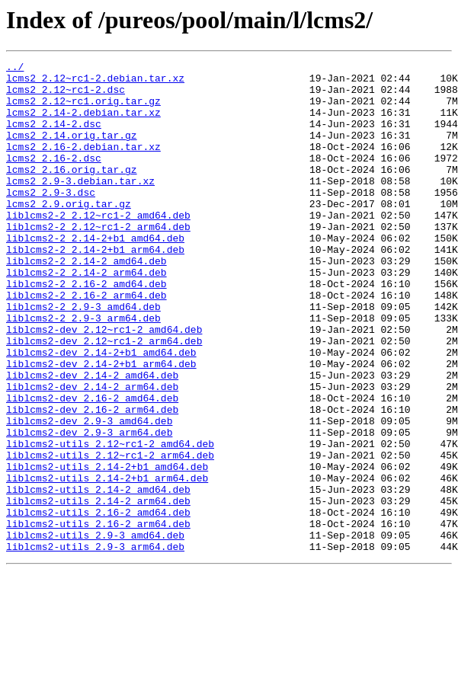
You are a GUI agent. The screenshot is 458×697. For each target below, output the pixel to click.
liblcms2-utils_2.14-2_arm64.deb (98, 589)
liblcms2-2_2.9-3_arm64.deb (83, 370)
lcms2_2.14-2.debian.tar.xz (83, 123)
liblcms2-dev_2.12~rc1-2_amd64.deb (104, 384)
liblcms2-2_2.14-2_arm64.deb (86, 315)
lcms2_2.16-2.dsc (53, 178)
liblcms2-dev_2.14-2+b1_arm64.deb (101, 425)
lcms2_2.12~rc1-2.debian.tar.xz (95, 82)
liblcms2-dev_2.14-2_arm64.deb (92, 452)
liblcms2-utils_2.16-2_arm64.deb (98, 617)
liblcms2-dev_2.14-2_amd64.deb (92, 439)
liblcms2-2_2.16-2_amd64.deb (86, 329)
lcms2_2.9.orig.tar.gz (68, 233)
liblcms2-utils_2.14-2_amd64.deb (98, 576)
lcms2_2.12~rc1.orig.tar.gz (83, 110)
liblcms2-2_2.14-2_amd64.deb (86, 302)
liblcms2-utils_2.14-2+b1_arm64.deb (107, 562)
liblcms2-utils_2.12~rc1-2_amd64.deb (110, 521)
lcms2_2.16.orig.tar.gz (71, 192)
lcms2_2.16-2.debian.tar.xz (83, 164)
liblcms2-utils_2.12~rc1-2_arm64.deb (110, 535)
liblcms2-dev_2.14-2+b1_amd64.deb (101, 411)
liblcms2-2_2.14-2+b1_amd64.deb (95, 274)
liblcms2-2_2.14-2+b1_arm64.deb (95, 288)
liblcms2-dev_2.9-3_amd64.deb (89, 493)
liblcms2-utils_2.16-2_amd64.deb (98, 603)
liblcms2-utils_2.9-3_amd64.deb (95, 631)
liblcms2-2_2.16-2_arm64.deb (86, 343)
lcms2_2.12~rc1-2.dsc (65, 96)
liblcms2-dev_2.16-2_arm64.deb (92, 480)
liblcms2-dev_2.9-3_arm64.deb (89, 507)
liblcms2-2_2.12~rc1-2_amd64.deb (98, 247)
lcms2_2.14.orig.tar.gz (71, 151)
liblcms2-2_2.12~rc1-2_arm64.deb (98, 260)
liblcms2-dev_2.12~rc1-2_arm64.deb (104, 397)
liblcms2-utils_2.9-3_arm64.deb (95, 644)
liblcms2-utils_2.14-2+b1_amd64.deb (107, 548)
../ (15, 68)
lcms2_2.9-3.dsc (50, 219)
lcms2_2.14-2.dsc (53, 137)
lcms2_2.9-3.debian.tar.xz (80, 206)
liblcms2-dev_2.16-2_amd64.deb (92, 466)
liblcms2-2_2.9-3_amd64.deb (83, 356)
